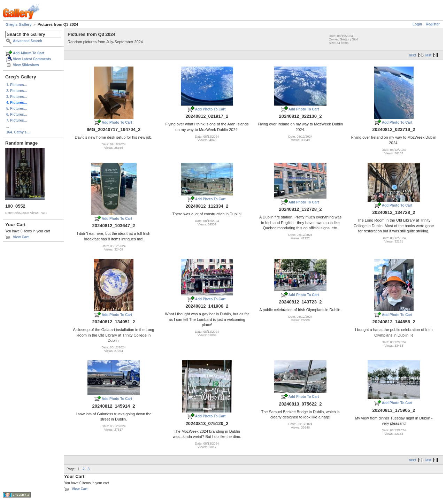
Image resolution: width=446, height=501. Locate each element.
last (428, 55)
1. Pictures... (16, 85)
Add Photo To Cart (117, 122)
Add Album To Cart (28, 53)
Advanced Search (27, 41)
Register (433, 24)
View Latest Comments (32, 59)
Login (417, 24)
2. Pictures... (16, 91)
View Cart (21, 237)
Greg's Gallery (19, 24)
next (412, 55)
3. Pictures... (16, 97)
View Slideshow (26, 65)
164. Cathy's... (17, 132)
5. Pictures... (16, 108)
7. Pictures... (16, 120)
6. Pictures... (16, 114)
